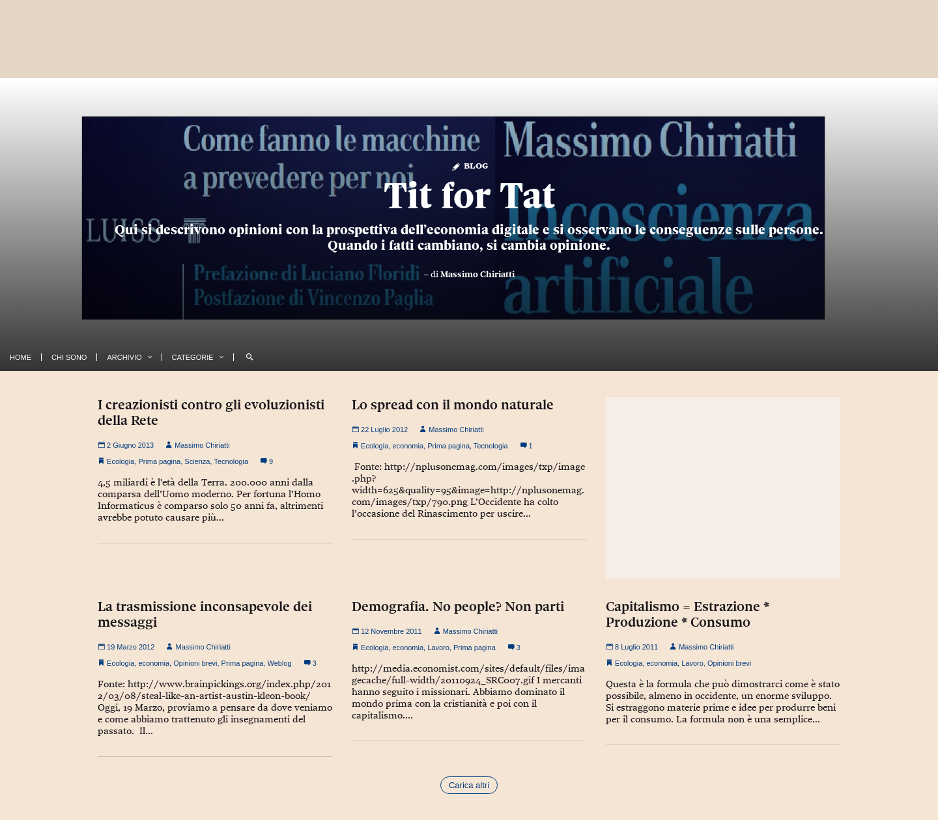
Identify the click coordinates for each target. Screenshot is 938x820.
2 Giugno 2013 (126, 445)
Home (20, 357)
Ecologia (120, 461)
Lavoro (438, 647)
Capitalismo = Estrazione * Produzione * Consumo (687, 614)
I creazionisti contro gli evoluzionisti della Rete (211, 412)
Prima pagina (159, 461)
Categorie (193, 357)
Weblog (280, 663)
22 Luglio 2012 (380, 429)
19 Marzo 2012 (126, 647)
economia (407, 446)
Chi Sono (69, 357)
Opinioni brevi (195, 663)
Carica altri (469, 785)
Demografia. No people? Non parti (458, 606)
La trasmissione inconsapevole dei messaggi (205, 614)
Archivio (124, 357)
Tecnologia (231, 461)
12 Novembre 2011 (387, 631)
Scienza (197, 461)
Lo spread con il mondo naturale (453, 404)
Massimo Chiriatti (477, 274)
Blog (469, 165)
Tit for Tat (469, 195)
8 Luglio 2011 (632, 647)
